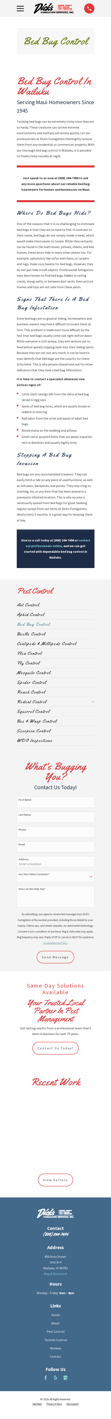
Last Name (25, 814)
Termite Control (55, 1340)
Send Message (55, 957)
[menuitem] (55, 605)
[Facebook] (45, 1377)
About (55, 1323)
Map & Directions (55, 1274)
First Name (25, 800)
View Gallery (55, 1180)
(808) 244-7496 (55, 1234)
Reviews (55, 1348)
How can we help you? (32, 889)
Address (24, 859)
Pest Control (56, 1331)
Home (55, 1315)
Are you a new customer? (34, 874)
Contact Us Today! (55, 1048)
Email (22, 844)
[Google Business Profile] (65, 1377)
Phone (22, 829)
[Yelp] (55, 1377)
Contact (55, 1356)
